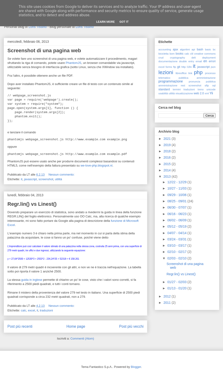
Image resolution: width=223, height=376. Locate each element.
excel (31, 310)
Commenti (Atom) (82, 338)
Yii (211, 93)
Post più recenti (19, 326)
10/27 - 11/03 (177, 188)
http (183, 66)
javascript (30, 179)
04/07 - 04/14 (177, 233)
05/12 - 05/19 (177, 226)
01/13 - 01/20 (177, 288)
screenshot (46, 179)
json (213, 66)
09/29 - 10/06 (177, 195)
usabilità (163, 93)
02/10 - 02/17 (177, 252)
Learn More (105, 21)
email (199, 61)
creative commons (205, 53)
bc (214, 49)
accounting (164, 49)
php (198, 72)
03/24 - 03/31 (177, 239)
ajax (175, 49)
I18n (189, 66)
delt (193, 57)
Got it (124, 21)
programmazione (170, 81)
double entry (186, 61)
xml (207, 93)
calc (23, 310)
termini (177, 89)
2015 (168, 164)
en (205, 61)
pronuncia (194, 81)
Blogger (136, 367)
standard (164, 89)
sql (214, 85)
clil (191, 53)
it (22, 179)
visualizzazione (184, 93)
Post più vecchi (131, 326)
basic (208, 49)
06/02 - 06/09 (177, 220)
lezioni (165, 72)
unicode (211, 89)
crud (161, 57)
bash (200, 49)
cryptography (177, 57)
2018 (168, 151)
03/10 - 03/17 (177, 245)
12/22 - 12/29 (177, 182)
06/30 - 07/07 (177, 207)
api (193, 49)
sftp (207, 85)
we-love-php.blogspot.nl (96, 165)
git (178, 67)
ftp (174, 66)
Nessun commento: (62, 174)
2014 (168, 170)
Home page (75, 326)
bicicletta (163, 53)
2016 (168, 157)
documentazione (167, 61)
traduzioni (46, 310)
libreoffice (181, 73)
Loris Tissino (38, 27)
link (190, 73)
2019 (168, 145)
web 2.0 (199, 93)
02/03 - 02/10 (177, 258)
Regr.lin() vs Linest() (31, 204)
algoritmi (185, 49)
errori (212, 61)
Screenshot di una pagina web (44, 50)
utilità (58, 179)
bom (172, 53)
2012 (168, 296)
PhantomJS (73, 63)
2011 (168, 302)
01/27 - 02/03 (177, 282)
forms (169, 66)
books (180, 53)
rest (183, 85)
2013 (168, 176)
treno (201, 89)
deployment (209, 57)
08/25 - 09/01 (177, 201)
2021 (168, 139)
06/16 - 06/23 (177, 214)
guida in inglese (31, 279)
